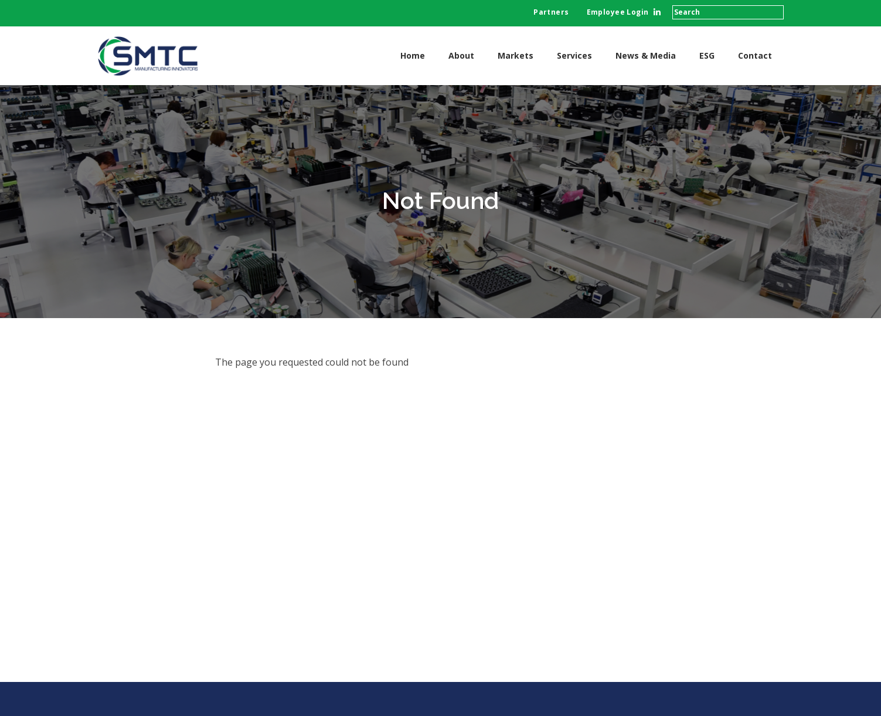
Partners (551, 12)
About (461, 55)
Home (412, 55)
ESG (707, 55)
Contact (755, 55)
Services (574, 55)
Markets (515, 55)
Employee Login (618, 12)
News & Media (645, 55)
